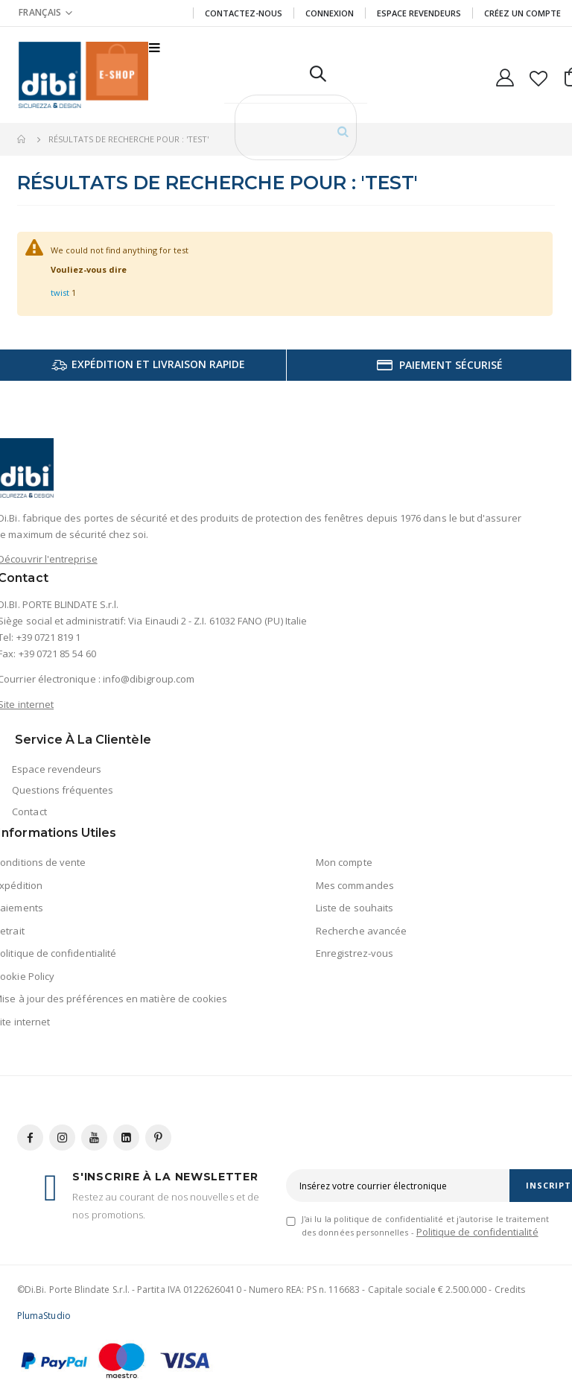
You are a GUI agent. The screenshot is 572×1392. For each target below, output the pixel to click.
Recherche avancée (361, 930)
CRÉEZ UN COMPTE (522, 13)
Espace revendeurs (419, 13)
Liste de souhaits (354, 907)
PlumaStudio (44, 1315)
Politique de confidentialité (477, 1231)
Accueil (22, 139)
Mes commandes (355, 885)
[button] (539, 75)
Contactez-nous (243, 13)
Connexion (329, 13)
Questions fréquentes (62, 790)
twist (60, 292)
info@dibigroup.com (148, 679)
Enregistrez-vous (354, 953)
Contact (29, 811)
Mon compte (344, 862)
